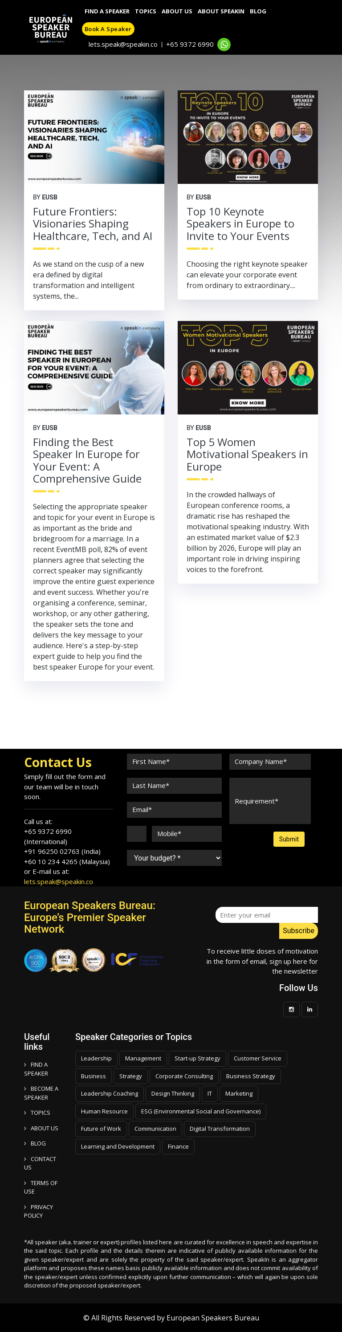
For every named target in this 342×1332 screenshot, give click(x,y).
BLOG (35, 1143)
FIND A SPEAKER (36, 1068)
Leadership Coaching (109, 1093)
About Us (177, 11)
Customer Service (257, 1058)
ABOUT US (41, 1128)
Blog (258, 11)
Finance (178, 1146)
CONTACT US (40, 1163)
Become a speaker (41, 1092)
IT (210, 1093)
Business (93, 1076)
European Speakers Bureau (213, 1318)
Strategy (130, 1076)
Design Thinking (172, 1093)
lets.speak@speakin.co (123, 44)
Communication (155, 1129)
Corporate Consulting (184, 1076)
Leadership (96, 1058)
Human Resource (104, 1111)
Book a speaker (108, 29)
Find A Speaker (107, 11)
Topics (145, 11)
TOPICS (37, 1113)
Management (143, 1058)
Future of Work (101, 1129)
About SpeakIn (221, 11)
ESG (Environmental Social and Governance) (201, 1111)
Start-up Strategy (197, 1058)
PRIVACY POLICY (38, 1211)
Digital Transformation (220, 1129)
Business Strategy (250, 1076)
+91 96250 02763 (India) (62, 851)
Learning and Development (118, 1146)
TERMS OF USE (40, 1187)
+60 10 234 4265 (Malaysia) (67, 861)
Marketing (238, 1093)
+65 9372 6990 (190, 44)
